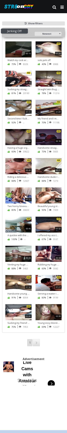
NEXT (36, 342)
